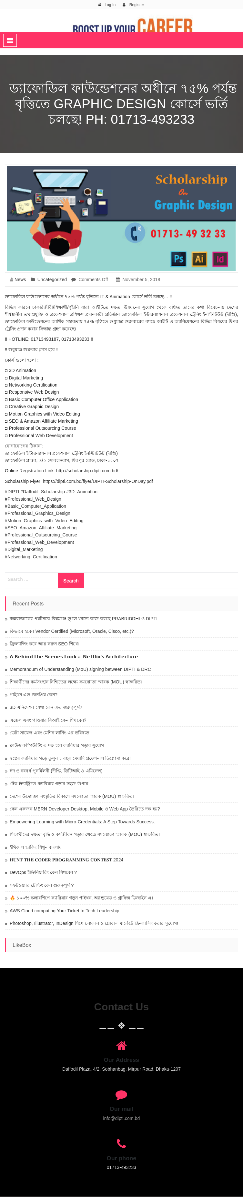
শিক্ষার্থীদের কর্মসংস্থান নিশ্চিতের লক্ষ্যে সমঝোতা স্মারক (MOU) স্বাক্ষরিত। (76, 681)
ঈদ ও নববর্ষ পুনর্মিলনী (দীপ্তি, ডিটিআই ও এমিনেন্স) (56, 770)
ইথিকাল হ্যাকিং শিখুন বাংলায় (36, 847)
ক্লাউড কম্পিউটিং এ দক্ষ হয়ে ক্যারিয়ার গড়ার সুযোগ (57, 745)
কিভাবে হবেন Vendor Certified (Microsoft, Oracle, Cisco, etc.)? (72, 631)
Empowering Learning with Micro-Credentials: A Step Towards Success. (82, 821)
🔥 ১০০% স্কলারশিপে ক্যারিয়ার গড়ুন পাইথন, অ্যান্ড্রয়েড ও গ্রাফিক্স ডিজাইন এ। (81, 897)
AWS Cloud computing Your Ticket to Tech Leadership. (65, 910)
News (20, 279)
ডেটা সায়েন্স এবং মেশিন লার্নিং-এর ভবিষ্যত (50, 732)
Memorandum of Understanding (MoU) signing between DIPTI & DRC (80, 669)
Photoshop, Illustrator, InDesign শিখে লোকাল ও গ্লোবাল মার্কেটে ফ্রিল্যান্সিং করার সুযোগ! (94, 923)
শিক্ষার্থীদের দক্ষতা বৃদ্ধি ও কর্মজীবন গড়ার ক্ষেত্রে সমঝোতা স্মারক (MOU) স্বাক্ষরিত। (85, 834)
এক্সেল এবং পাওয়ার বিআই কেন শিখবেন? (48, 720)
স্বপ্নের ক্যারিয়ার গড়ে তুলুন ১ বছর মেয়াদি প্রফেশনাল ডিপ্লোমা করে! (70, 758)
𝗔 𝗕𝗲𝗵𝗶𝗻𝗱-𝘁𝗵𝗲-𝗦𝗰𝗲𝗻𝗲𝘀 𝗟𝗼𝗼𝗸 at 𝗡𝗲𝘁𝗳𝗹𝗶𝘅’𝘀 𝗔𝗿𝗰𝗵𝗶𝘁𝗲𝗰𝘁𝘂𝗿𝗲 (74, 656)
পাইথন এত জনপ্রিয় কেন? (33, 694)
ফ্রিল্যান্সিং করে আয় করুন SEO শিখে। (44, 643)
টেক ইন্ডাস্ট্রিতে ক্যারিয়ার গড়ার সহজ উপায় (49, 783)
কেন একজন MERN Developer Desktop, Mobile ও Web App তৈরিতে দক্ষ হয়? (85, 808)
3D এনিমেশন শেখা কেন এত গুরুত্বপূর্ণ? (46, 707)
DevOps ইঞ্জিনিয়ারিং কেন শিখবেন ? (43, 872)
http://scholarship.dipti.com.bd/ (87, 470)
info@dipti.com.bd (121, 1118)
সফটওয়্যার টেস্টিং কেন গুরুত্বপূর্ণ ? (42, 885)
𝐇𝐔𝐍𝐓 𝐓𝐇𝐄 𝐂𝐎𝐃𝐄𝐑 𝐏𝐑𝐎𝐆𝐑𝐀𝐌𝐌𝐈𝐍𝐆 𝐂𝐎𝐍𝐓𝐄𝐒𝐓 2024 (67, 859)
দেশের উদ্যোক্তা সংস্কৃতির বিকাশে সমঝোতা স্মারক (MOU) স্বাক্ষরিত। (72, 796)
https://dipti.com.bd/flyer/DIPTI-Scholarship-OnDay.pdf (98, 481)
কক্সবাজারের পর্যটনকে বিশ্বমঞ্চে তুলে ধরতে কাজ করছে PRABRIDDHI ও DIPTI (83, 618)
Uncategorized (52, 279)
